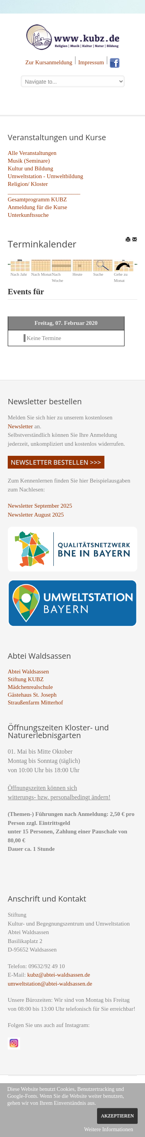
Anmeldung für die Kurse (37, 207)
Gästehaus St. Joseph (32, 695)
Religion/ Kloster (28, 184)
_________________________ (44, 192)
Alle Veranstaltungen (32, 153)
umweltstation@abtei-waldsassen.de (50, 984)
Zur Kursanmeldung (49, 62)
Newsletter (20, 426)
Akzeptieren (117, 1115)
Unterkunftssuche (28, 215)
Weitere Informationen (108, 1129)
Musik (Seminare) (29, 161)
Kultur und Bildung (30, 168)
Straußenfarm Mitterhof (35, 702)
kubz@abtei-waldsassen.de (58, 975)
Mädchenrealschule (30, 687)
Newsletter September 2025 (40, 506)
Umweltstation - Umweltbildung (45, 176)
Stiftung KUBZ (26, 679)
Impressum (91, 62)
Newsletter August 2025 (36, 515)
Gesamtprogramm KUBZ (37, 199)
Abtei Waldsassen (28, 671)
